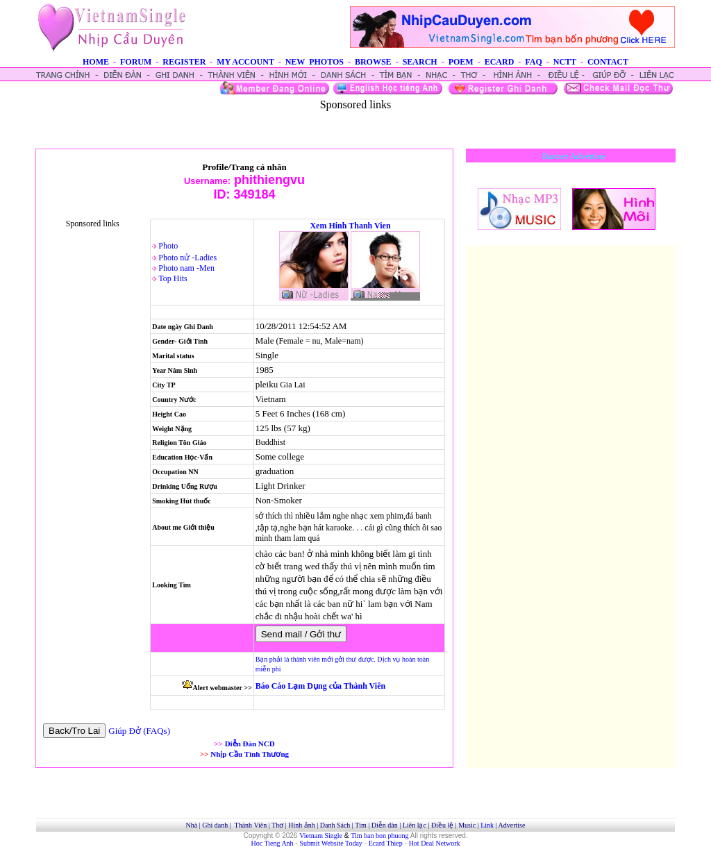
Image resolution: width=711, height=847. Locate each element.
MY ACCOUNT (245, 62)
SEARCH (420, 62)
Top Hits (172, 278)
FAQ (533, 62)
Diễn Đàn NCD (250, 743)
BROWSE (373, 62)
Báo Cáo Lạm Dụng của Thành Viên (320, 686)
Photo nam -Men (186, 268)
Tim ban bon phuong (379, 835)
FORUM (135, 62)
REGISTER (184, 62)
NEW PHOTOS (314, 62)
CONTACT (607, 62)
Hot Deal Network (434, 843)
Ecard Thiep (386, 843)
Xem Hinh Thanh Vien (350, 225)
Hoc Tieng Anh (272, 843)
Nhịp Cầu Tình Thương (249, 754)
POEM (461, 62)
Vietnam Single (320, 835)
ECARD (500, 62)
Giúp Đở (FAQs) (139, 731)
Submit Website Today (331, 843)
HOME (96, 62)
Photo (168, 246)
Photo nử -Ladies (187, 257)
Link (487, 825)
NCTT (564, 62)
